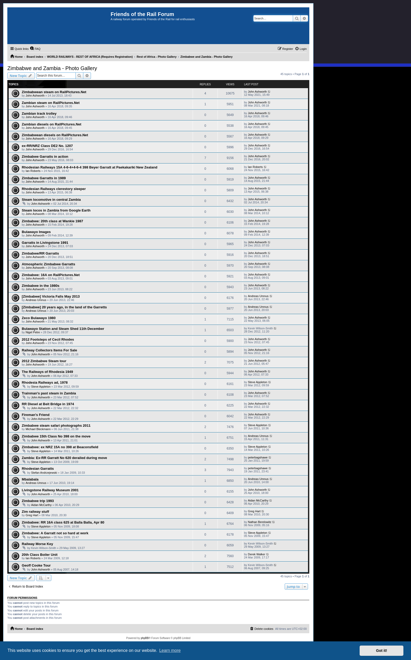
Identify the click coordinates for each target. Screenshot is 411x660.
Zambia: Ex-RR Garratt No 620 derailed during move (64, 458)
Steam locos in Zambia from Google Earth (56, 210)
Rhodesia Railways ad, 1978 (45, 382)
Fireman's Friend (36, 415)
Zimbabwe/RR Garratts (40, 253)
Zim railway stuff (35, 512)
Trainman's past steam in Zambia (49, 393)
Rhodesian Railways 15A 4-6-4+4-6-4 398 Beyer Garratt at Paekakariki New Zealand (89, 167)
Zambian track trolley (39, 113)
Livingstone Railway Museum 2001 (50, 490)
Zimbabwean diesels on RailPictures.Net (55, 135)
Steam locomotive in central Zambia (51, 200)
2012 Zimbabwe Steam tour (44, 361)
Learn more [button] (170, 650)
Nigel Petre (33, 332)
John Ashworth (35, 95)
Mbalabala (30, 479)
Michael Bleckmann (38, 429)
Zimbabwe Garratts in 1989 (44, 178)
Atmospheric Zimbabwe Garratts (48, 264)
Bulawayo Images (36, 232)
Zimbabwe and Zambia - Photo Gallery (52, 68)
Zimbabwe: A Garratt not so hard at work (55, 533)
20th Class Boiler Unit (39, 555)
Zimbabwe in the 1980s (41, 286)
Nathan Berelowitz (259, 522)
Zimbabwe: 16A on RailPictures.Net (51, 275)
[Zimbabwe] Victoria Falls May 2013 (51, 296)
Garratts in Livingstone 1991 (45, 243)
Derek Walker (256, 554)
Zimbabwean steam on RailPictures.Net (54, 92)
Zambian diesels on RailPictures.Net (51, 124)
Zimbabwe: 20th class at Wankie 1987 (52, 221)
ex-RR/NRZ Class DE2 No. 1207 (47, 146)
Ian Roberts (33, 170)
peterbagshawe (258, 457)
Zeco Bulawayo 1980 (39, 318)
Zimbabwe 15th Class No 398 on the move (56, 436)
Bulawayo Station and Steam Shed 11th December (63, 329)
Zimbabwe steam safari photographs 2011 (56, 425)
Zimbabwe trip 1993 (38, 501)
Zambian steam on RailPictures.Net (51, 103)
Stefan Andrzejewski (44, 472)
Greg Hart (32, 515)
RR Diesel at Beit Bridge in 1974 (48, 404)
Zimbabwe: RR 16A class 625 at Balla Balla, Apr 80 (63, 522)
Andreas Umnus (36, 300)
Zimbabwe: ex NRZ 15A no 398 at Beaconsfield (60, 447)
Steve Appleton (41, 386)
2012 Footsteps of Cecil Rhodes (48, 339)
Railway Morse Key (37, 544)
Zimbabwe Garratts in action (45, 157)
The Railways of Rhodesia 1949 (47, 372)
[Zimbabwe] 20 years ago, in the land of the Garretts (64, 307)
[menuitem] (35, 49)
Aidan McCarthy (41, 504)
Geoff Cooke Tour (36, 565)
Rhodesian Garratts (38, 469)
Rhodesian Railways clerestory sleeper (54, 189)
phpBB (145, 638)
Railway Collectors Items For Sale (49, 350)
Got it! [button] (381, 650)
